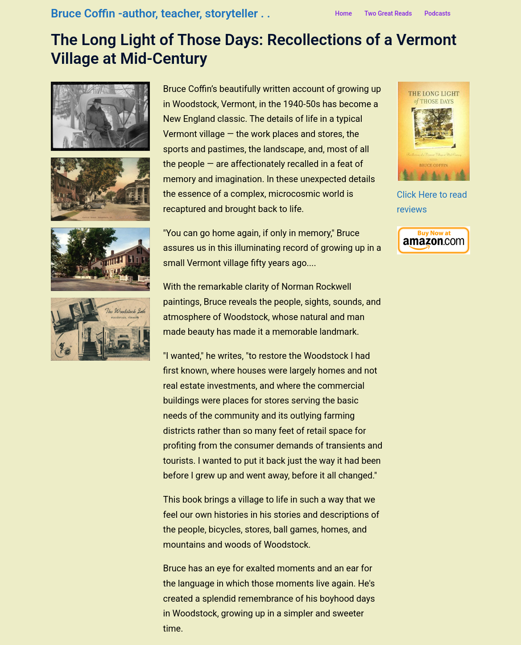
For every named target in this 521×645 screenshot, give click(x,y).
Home (343, 13)
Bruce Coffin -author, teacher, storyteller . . (160, 13)
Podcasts (437, 13)
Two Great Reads (388, 13)
